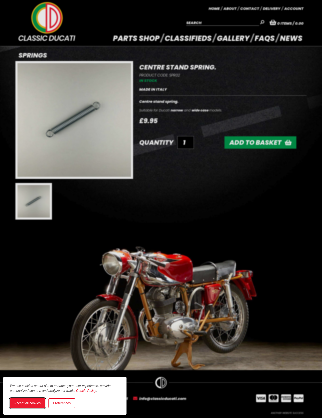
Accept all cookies (27, 403)
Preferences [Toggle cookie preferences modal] (62, 403)
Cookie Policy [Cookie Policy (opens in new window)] (86, 391)
